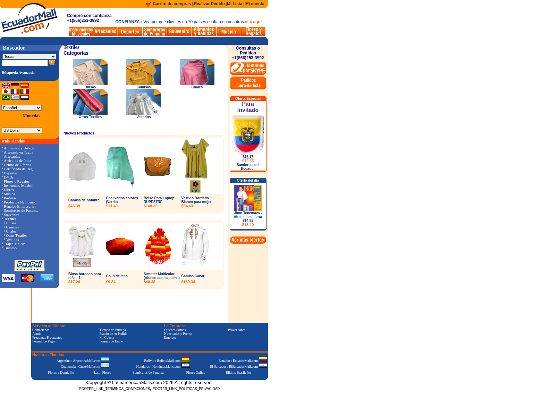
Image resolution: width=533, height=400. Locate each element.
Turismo (9, 248)
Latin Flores (102, 372)
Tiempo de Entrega (112, 330)
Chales (10, 231)
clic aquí (253, 21)
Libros (8, 190)
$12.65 (248, 161)
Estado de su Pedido (113, 334)
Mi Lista (235, 3)
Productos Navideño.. (19, 202)
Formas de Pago (43, 341)
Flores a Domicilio (61, 372)
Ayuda (36, 334)
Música (8, 194)
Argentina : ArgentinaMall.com (83, 361)
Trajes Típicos (14, 244)
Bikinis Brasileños (239, 372)
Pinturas (9, 198)
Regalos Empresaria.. (19, 206)
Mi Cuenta (106, 337)
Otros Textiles (15, 235)
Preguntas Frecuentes (47, 337)
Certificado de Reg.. (18, 169)
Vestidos (11, 239)
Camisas (11, 227)
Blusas (10, 223)
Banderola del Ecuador (247, 167)
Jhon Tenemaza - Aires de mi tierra (248, 219)
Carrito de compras (172, 3)
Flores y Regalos (15, 181)
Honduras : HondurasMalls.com (163, 366)
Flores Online (195, 372)
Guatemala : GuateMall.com (85, 366)
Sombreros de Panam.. (20, 210)
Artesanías (11, 156)
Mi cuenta (254, 3)
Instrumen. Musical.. (18, 185)
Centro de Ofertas (16, 165)
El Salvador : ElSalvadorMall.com (238, 366)
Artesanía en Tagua (17, 152)
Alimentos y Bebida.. (19, 148)
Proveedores (236, 330)
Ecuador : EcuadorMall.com (243, 361)
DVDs (8, 177)
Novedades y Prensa (178, 334)
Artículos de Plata (16, 160)
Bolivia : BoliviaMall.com (167, 361)
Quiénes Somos (175, 330)
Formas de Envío (111, 341)
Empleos (170, 337)
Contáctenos (40, 330)
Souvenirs (10, 214)
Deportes (10, 173)
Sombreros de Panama (148, 372)
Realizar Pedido (210, 3)
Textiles (71, 47)
